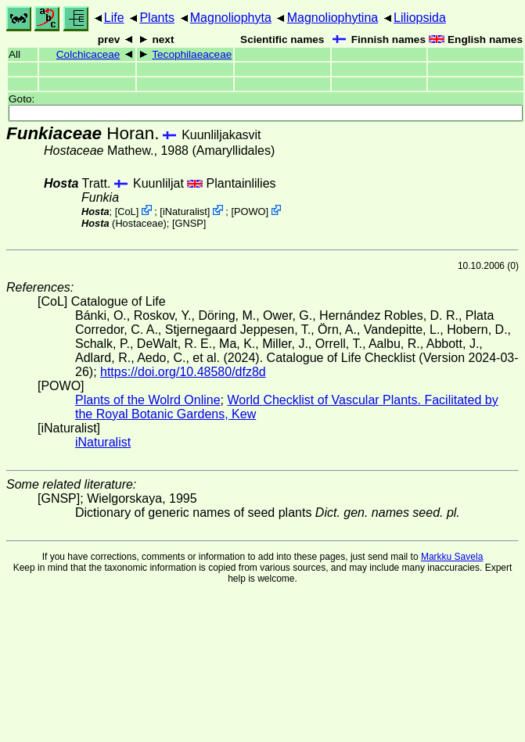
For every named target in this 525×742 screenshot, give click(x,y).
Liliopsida (420, 17)
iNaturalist (185, 211)
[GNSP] (189, 223)
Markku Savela (452, 556)
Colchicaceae (88, 54)
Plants (156, 17)
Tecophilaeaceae (192, 54)
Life (114, 17)
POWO (250, 211)
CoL (126, 211)
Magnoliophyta (230, 17)
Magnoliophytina (333, 17)
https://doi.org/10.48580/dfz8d (183, 371)
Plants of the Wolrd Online (148, 400)
